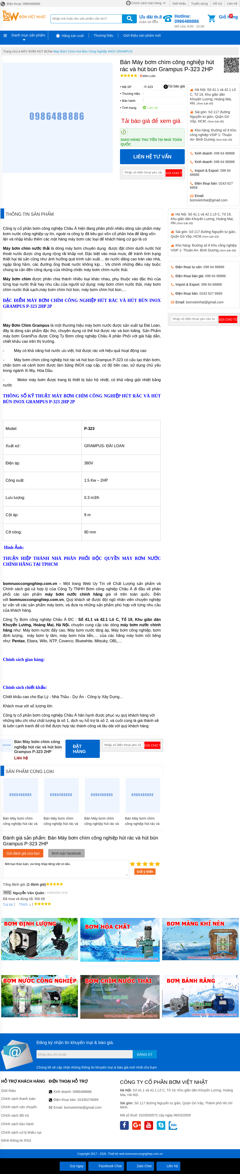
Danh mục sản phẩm (28, 35)
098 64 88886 (224, 153)
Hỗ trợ (217, 3)
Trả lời (8, 905)
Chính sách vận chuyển (19, 1107)
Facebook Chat (106, 1166)
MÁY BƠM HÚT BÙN (36, 51)
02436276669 (88, 1100)
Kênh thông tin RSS (16, 1140)
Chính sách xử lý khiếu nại (21, 1132)
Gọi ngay (72, 1166)
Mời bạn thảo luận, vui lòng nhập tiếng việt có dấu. (66, 868)
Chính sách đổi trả (15, 1115)
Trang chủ (10, 51)
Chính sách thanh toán (18, 1099)
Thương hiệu (103, 35)
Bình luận (147, 76)
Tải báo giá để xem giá (150, 121)
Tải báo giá (174, 86)
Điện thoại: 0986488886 (20, 4)
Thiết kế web (116, 1154)
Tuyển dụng (199, 3)
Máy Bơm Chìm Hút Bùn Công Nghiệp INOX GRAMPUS (92, 51)
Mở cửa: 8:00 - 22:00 (191, 21)
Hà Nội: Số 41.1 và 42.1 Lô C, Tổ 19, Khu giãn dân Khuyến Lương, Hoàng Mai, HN (202, 218)
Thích (22, 904)
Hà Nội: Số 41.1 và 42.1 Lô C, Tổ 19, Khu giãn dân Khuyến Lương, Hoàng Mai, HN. (213, 96)
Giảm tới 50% (150, 19)
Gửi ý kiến (145, 872)
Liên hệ (232, 3)
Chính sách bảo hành (17, 1124)
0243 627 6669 (211, 293)
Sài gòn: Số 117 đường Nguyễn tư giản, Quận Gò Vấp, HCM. (210, 116)
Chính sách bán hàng (146, 3)
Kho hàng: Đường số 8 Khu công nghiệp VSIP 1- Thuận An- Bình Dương (213, 134)
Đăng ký (144, 1054)
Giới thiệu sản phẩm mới (142, 35)
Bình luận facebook (66, 853)
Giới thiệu (179, 3)
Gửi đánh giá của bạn (23, 853)
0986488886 (82, 1092)
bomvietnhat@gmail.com (208, 200)
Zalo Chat (140, 1166)
